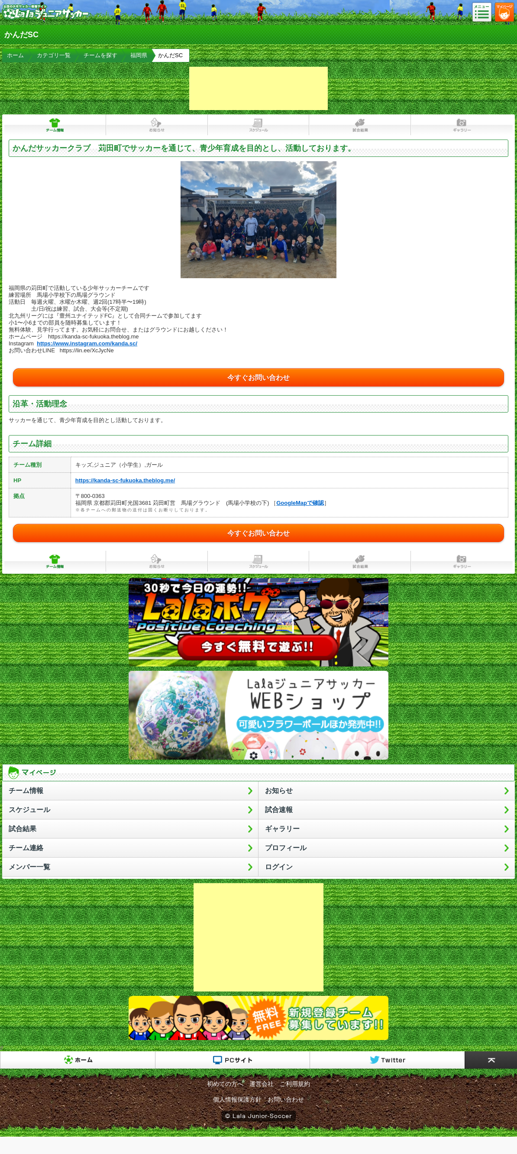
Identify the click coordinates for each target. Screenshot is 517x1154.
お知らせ (157, 124)
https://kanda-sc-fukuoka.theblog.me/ (125, 480)
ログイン (279, 867)
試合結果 (360, 124)
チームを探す (100, 55)
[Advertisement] (258, 88)
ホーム (15, 55)
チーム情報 (55, 124)
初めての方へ (225, 1083)
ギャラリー (462, 124)
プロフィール (286, 848)
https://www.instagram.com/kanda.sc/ (87, 343)
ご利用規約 (295, 1083)
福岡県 (138, 55)
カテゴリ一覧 (54, 55)
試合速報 (279, 809)
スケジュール (259, 124)
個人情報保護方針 (237, 1099)
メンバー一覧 (29, 867)
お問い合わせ (286, 1099)
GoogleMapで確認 (300, 503)
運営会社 (261, 1083)
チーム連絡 (26, 848)
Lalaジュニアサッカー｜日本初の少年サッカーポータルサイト (45, 19)
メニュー (484, 12)
